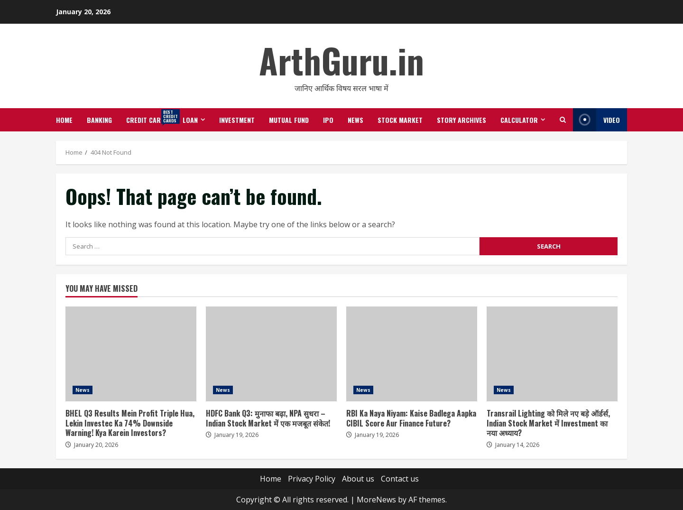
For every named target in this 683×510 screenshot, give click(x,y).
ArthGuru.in (341, 60)
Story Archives (461, 120)
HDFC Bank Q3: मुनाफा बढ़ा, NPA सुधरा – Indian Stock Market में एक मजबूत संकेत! (271, 353)
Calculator (519, 120)
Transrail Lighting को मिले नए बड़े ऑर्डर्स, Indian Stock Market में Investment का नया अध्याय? (552, 353)
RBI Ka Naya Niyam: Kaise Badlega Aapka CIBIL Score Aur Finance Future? (411, 353)
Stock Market (400, 120)
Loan (190, 120)
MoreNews (376, 499)
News (355, 120)
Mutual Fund (289, 120)
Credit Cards (150, 117)
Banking (99, 120)
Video (596, 119)
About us (358, 478)
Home (64, 120)
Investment (237, 120)
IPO (328, 120)
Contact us (400, 478)
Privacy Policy (311, 478)
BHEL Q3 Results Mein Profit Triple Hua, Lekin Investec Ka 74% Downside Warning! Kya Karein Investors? (130, 353)
